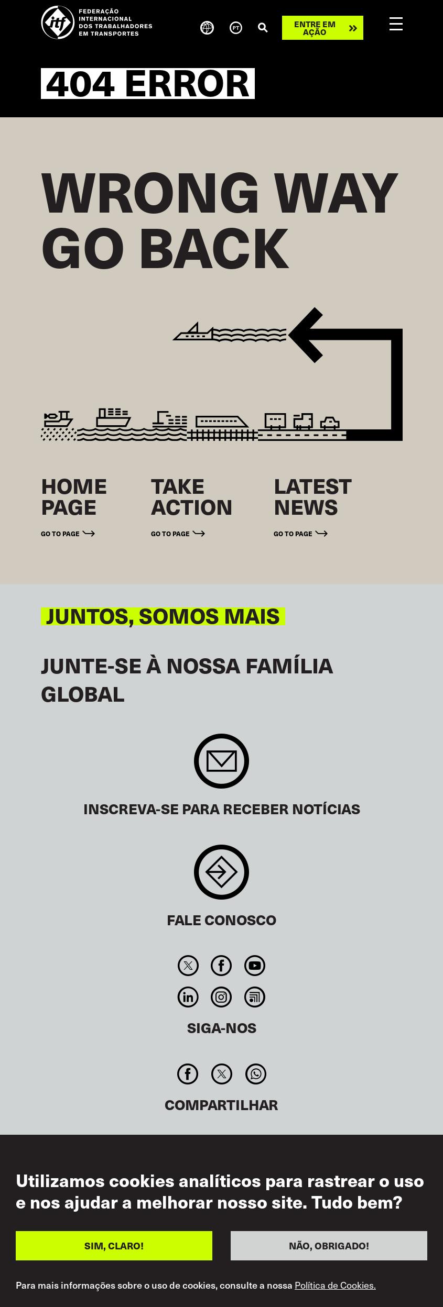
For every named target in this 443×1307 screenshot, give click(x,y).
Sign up (221, 766)
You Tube (254, 965)
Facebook (221, 965)
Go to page (60, 533)
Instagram (221, 997)
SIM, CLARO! (114, 1245)
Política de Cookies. (335, 1285)
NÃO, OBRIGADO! (329, 1245)
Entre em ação (315, 27)
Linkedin (188, 997)
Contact (221, 877)
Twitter (188, 965)
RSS (254, 997)
